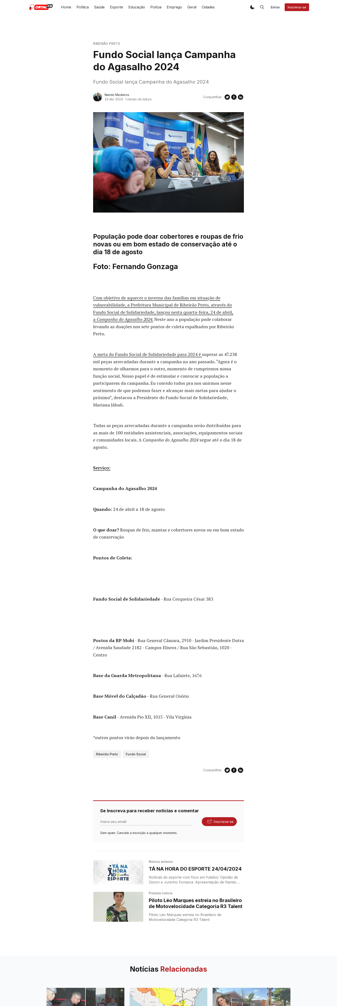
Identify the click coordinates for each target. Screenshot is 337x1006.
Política (82, 7)
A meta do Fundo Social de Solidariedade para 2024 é (147, 354)
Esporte (116, 7)
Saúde (99, 7)
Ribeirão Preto (106, 43)
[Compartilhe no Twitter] (227, 97)
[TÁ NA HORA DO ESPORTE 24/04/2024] (118, 872)
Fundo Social (136, 754)
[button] (252, 7)
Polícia (155, 7)
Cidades (208, 7)
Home (66, 7)
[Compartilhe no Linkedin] (240, 97)
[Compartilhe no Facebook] (234, 97)
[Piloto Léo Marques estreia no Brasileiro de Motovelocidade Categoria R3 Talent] (118, 907)
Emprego (174, 7)
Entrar (275, 7)
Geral (191, 7)
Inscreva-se (297, 7)
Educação (136, 7)
